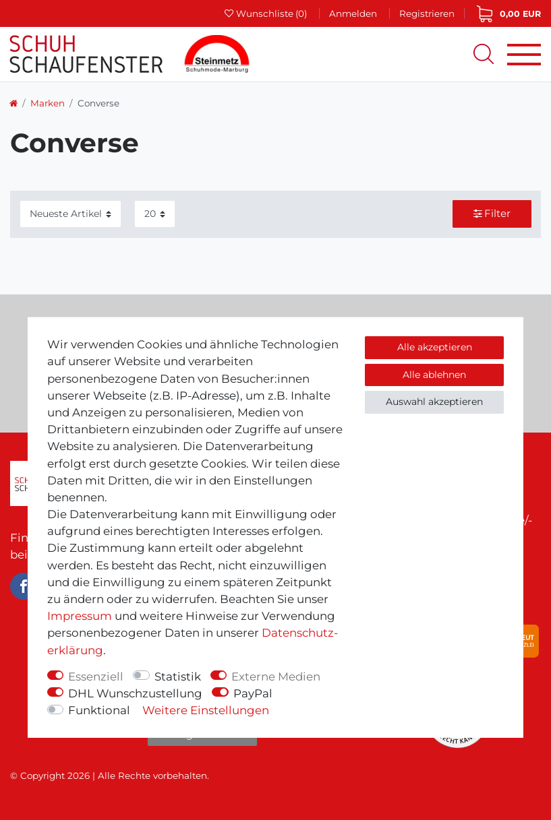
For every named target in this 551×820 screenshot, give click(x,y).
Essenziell (95, 676)
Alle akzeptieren (434, 347)
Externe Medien (275, 676)
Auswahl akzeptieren (434, 402)
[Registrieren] (427, 13)
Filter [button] (492, 213)
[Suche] (483, 54)
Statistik (177, 676)
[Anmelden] (352, 13)
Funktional (99, 710)
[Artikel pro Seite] (155, 214)
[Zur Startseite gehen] (13, 103)
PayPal (252, 693)
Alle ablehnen (434, 375)
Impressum (79, 616)
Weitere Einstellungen (205, 710)
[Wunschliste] (266, 13)
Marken (47, 103)
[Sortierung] (70, 214)
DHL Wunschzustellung (135, 693)
